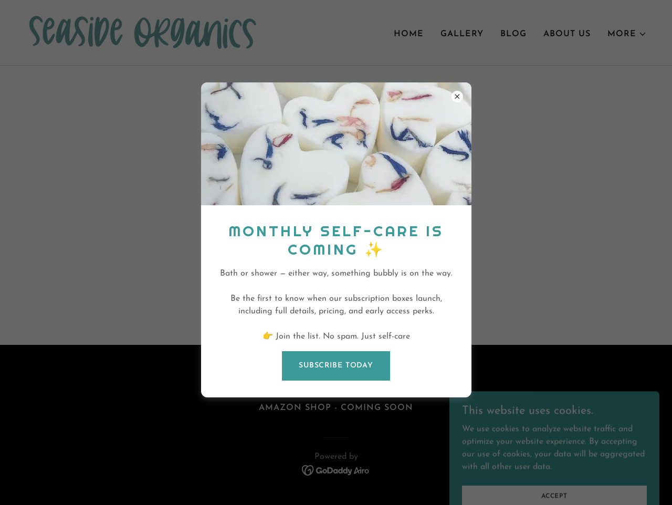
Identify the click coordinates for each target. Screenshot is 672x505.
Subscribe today (336, 366)
